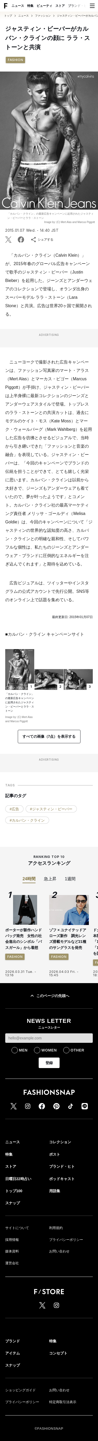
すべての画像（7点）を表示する (49, 736)
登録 (49, 1063)
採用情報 (12, 1240)
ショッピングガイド (20, 1390)
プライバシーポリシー (66, 1240)
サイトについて (17, 1228)
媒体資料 (12, 1251)
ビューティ (44, 5)
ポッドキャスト (62, 1179)
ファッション (43, 15)
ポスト (54, 1154)
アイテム (12, 1353)
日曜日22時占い (18, 1179)
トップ (8, 15)
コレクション (60, 1142)
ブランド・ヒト (79, 5)
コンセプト (58, 1353)
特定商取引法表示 (62, 1402)
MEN (23, 1050)
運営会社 (12, 1263)
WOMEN (49, 1050)
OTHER (77, 1050)
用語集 (54, 1191)
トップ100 (13, 1191)
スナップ (12, 1203)
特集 (30, 5)
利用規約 (56, 1228)
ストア (60, 5)
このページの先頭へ (49, 996)
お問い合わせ (59, 1251)
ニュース (17, 5)
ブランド (12, 1341)
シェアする (41, 239)
